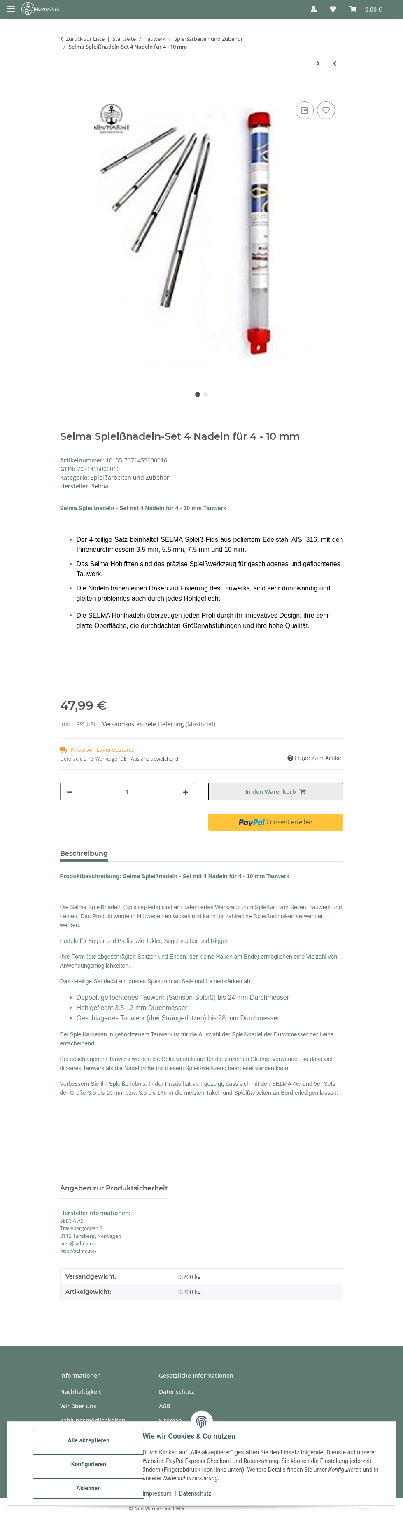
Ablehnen (90, 1488)
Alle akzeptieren (90, 1440)
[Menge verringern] (70, 791)
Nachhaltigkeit (80, 1391)
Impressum (158, 1493)
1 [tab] (197, 394)
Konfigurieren (90, 1464)
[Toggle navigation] (11, 5)
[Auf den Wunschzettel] (326, 110)
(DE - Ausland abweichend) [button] (149, 758)
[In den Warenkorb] (66, 90)
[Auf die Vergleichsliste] (305, 110)
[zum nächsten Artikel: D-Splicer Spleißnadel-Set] (318, 63)
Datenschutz (197, 1493)
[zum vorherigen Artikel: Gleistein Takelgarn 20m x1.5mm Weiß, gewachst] (334, 63)
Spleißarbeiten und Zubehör (130, 477)
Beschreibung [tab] (84, 853)
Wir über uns (78, 1406)
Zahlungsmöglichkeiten (93, 1420)
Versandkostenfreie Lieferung (144, 724)
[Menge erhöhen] (186, 791)
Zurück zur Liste (85, 38)
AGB (164, 1406)
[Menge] (127, 791)
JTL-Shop (360, 1508)
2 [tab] (205, 394)
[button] (313, 9)
